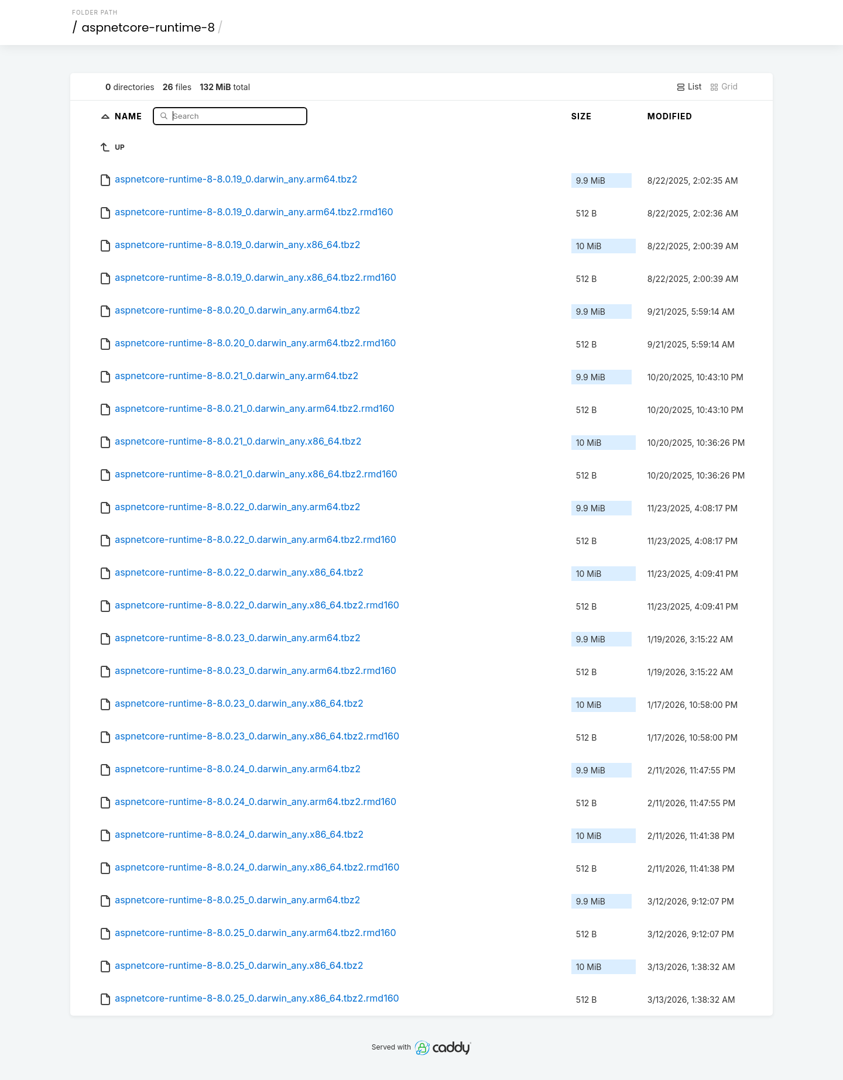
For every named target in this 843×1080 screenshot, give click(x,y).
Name (130, 116)
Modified (670, 116)
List (688, 86)
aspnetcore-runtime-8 (148, 27)
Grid (724, 86)
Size (581, 116)
